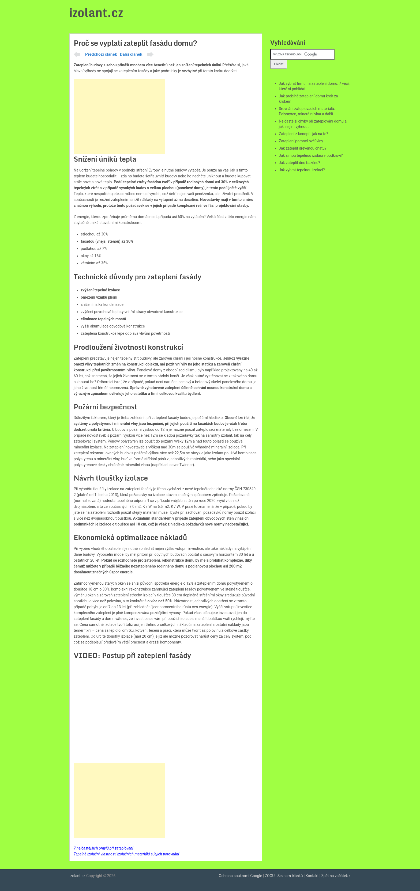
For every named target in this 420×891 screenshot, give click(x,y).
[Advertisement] (119, 116)
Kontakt (312, 876)
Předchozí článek (101, 54)
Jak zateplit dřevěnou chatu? (303, 148)
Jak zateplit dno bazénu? (299, 163)
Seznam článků (290, 876)
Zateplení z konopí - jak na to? (303, 134)
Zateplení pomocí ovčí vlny (301, 141)
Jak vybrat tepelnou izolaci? (302, 170)
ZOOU (270, 876)
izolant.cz (96, 12)
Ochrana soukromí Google (240, 876)
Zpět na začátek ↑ (336, 876)
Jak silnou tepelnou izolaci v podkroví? (311, 155)
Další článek (131, 54)
